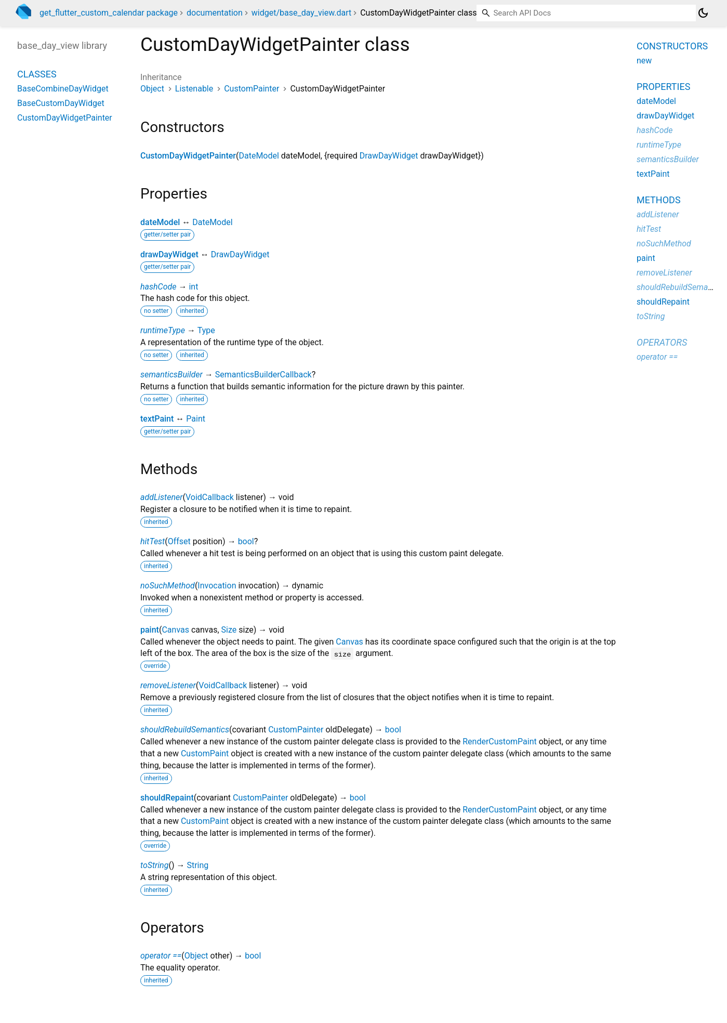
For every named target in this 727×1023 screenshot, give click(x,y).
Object (152, 89)
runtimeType (162, 330)
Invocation (216, 586)
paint (149, 630)
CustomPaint (205, 753)
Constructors (672, 46)
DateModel (259, 156)
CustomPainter (251, 89)
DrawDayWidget (389, 156)
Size (229, 630)
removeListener (168, 685)
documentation (215, 13)
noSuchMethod (167, 586)
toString (154, 865)
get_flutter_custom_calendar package (108, 13)
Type (206, 330)
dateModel (160, 222)
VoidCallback (210, 497)
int (193, 287)
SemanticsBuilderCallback (263, 374)
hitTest (152, 541)
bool (246, 541)
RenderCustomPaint (499, 741)
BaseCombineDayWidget (63, 89)
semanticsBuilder (171, 374)
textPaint (157, 419)
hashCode (158, 287)
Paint (195, 419)
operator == (160, 956)
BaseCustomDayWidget (60, 103)
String (197, 865)
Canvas (175, 630)
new (644, 60)
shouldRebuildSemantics (184, 730)
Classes (37, 74)
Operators (662, 342)
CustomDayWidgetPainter (188, 156)
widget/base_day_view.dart (301, 13)
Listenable (194, 89)
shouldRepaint (167, 798)
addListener (161, 497)
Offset (179, 541)
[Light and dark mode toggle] (703, 13)
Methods (659, 199)
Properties (663, 86)
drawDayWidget (169, 254)
